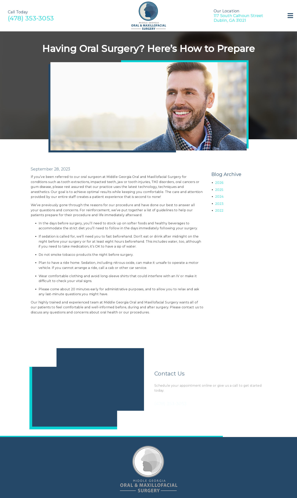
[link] (148, 29)
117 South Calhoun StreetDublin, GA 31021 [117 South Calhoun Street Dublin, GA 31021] (238, 18)
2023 (219, 204)
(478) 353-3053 (31, 18)
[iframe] (87, 389)
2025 (219, 190)
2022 (219, 210)
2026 (219, 183)
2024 (219, 196)
